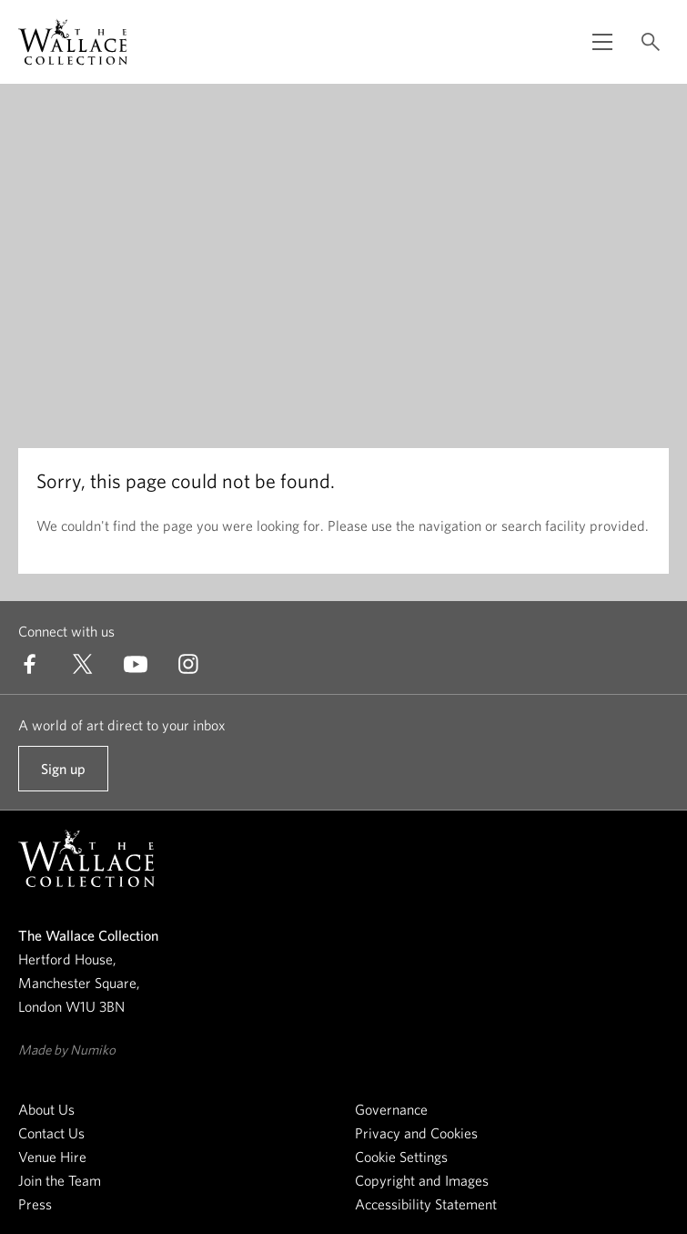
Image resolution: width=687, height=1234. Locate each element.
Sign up (63, 775)
